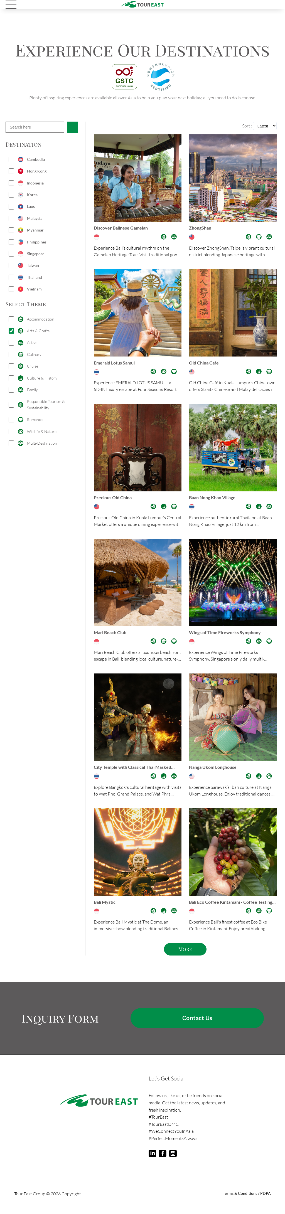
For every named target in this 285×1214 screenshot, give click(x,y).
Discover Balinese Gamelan (124, 228)
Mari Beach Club (112, 637)
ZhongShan (201, 228)
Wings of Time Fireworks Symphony (229, 637)
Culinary (34, 354)
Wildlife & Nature (41, 431)
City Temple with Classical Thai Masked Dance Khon (137, 774)
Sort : (247, 126)
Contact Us (197, 1029)
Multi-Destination (42, 443)
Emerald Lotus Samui (117, 365)
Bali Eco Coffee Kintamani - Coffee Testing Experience (227, 911)
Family (32, 389)
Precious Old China (115, 501)
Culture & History (42, 378)
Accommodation (40, 319)
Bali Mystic (106, 910)
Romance (35, 419)
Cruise (32, 366)
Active (32, 342)
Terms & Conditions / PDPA (244, 1204)
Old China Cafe (205, 365)
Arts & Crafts (38, 330)
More (185, 959)
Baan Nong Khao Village (215, 501)
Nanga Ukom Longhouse (215, 774)
